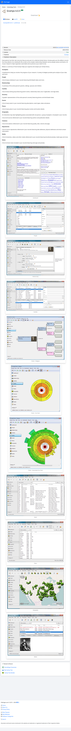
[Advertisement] (35, 35)
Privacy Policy (6, 709)
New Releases (6, 714)
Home (3, 7)
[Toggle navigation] (68, 2)
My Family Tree (8, 670)
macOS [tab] (14, 19)
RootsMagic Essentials (10, 667)
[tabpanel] (36, 23)
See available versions (62, 47)
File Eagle (5, 2)
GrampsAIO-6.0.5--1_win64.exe (11, 23)
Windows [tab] (6, 19)
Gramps (66, 54)
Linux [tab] (22, 19)
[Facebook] (17, 702)
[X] (18, 702)
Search (4, 719)
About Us (4, 707)
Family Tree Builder (9, 673)
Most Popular (6, 712)
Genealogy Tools (11, 7)
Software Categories (7, 716)
